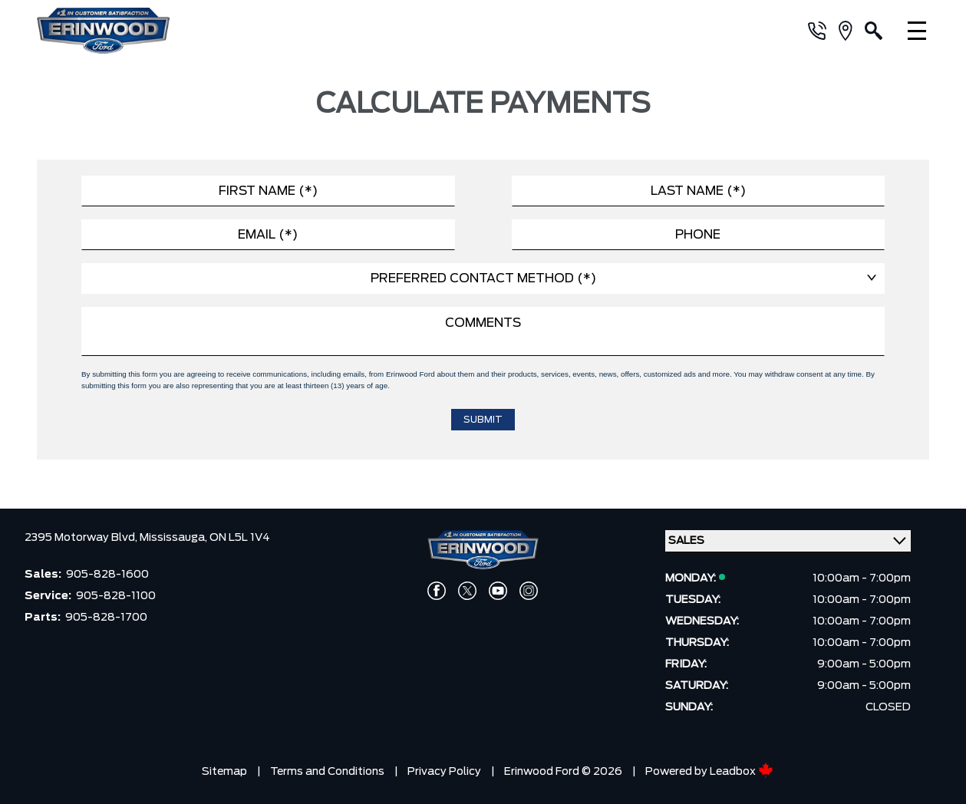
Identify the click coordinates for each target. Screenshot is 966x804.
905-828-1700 (106, 617)
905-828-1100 (116, 596)
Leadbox (741, 771)
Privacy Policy (444, 771)
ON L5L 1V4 (239, 537)
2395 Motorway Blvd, (82, 537)
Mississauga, (174, 537)
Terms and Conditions (327, 771)
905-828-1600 (107, 574)
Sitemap (224, 771)
